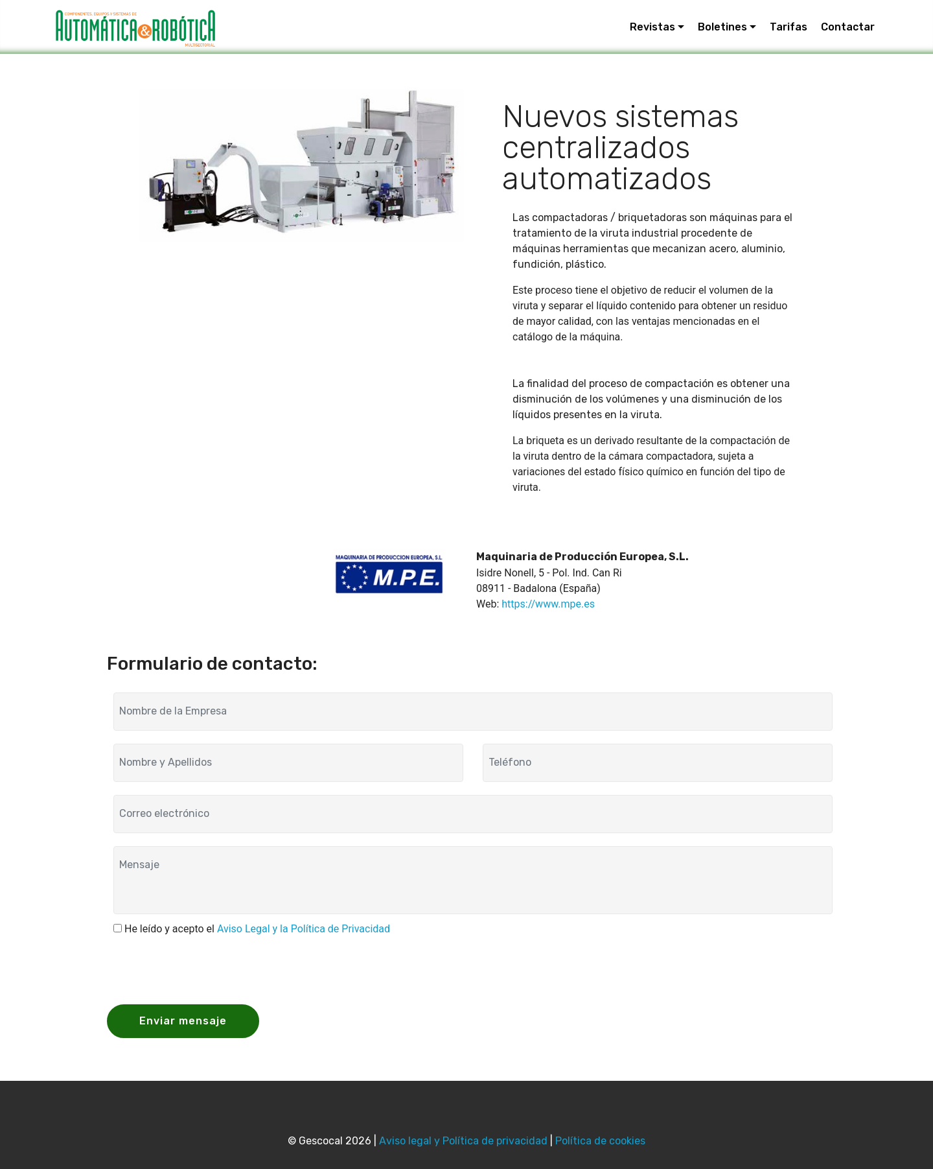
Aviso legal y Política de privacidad (463, 1141)
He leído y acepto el (257, 929)
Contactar (848, 27)
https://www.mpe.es (548, 604)
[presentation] (211, 968)
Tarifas (788, 27)
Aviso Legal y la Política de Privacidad (303, 929)
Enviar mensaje (183, 1021)
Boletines (722, 27)
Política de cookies (600, 1141)
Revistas (652, 27)
